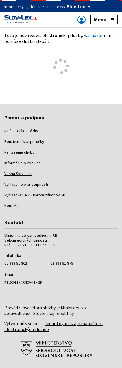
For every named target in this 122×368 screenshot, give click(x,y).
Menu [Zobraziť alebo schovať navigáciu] (104, 19)
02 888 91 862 (15, 263)
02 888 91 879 (61, 263)
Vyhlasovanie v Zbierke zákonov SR (34, 195)
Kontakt (11, 205)
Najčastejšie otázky (21, 130)
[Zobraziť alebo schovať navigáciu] (81, 19)
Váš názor (93, 35)
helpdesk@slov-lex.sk (23, 282)
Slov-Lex (79, 6)
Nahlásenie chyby (19, 152)
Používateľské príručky (24, 141)
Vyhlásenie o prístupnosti (26, 184)
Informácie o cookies (22, 162)
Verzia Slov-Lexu (18, 173)
